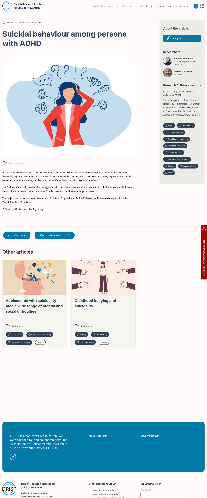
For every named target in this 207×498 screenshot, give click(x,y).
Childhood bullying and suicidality (95, 303)
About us (182, 9)
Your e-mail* (146, 490)
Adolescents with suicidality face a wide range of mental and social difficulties (34, 306)
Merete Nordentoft (183, 71)
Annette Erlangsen (183, 58)
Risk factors (16, 163)
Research (127, 9)
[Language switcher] (202, 9)
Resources (164, 9)
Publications (145, 9)
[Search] (196, 9)
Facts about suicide (105, 9)
